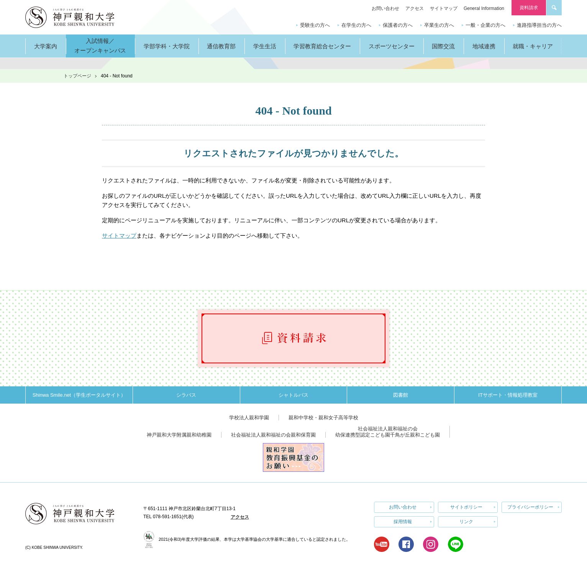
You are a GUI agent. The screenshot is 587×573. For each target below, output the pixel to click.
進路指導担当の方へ (539, 25)
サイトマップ (443, 8)
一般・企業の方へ (485, 25)
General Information (484, 8)
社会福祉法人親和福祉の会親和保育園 (273, 435)
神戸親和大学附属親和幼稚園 (179, 435)
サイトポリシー (466, 507)
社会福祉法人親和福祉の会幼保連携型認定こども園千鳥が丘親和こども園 (387, 432)
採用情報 (403, 521)
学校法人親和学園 (249, 417)
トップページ (77, 76)
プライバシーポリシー (530, 507)
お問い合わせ (385, 8)
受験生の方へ (315, 25)
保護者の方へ (398, 25)
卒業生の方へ (439, 25)
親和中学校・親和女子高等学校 (323, 417)
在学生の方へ (356, 25)
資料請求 (529, 7)
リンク (466, 521)
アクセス (414, 8)
